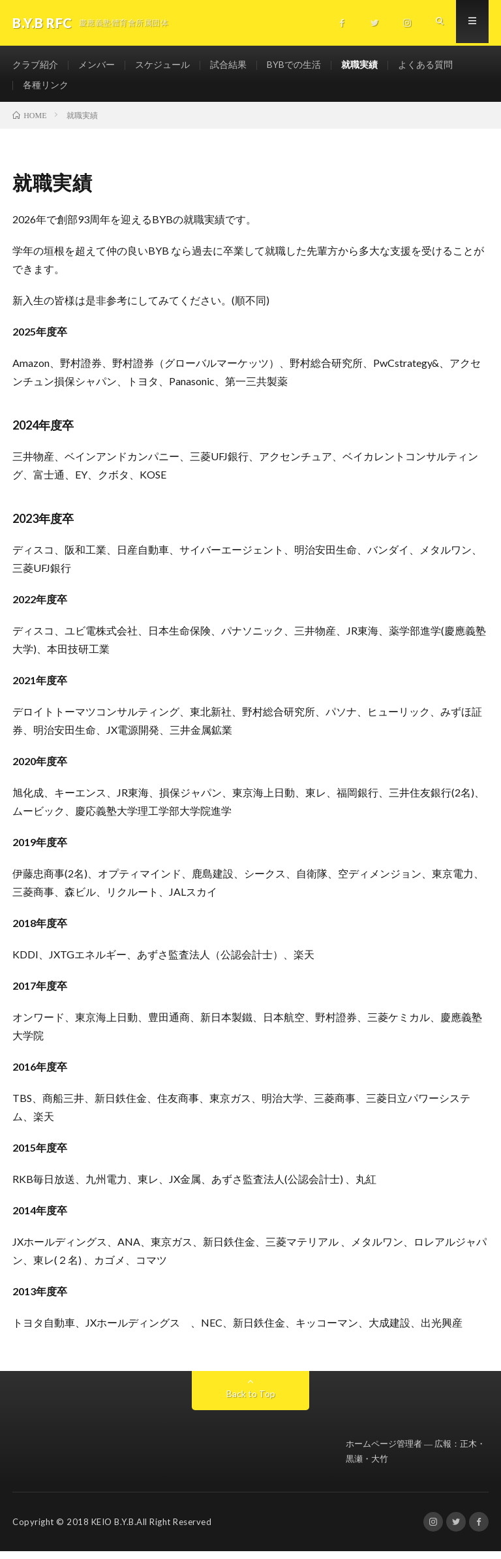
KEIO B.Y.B (112, 1529)
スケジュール (162, 65)
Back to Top (250, 1400)
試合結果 (228, 65)
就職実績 (359, 65)
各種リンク (45, 89)
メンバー (96, 65)
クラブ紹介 (35, 65)
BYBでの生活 (294, 65)
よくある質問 (425, 65)
